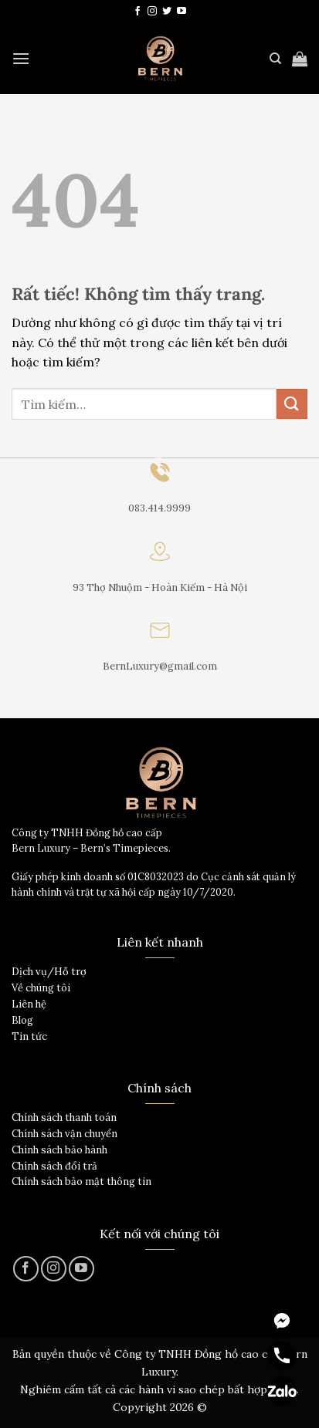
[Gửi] (292, 404)
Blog (22, 1020)
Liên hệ (29, 1004)
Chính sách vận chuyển (64, 1133)
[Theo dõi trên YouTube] (181, 11)
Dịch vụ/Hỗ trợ (49, 971)
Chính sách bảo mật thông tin (81, 1181)
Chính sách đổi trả (54, 1166)
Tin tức (29, 1036)
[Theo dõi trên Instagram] (152, 11)
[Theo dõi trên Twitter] (166, 11)
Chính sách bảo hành (59, 1149)
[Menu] (21, 58)
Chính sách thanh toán (64, 1117)
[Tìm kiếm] (275, 58)
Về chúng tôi (41, 987)
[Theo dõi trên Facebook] (137, 11)
